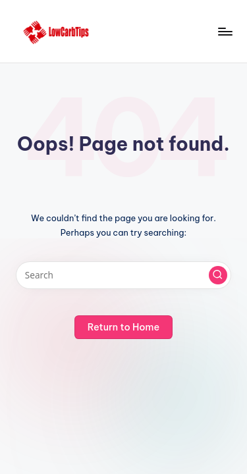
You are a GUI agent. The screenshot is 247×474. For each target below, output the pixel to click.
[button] (218, 275)
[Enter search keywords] (123, 275)
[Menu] (224, 31)
